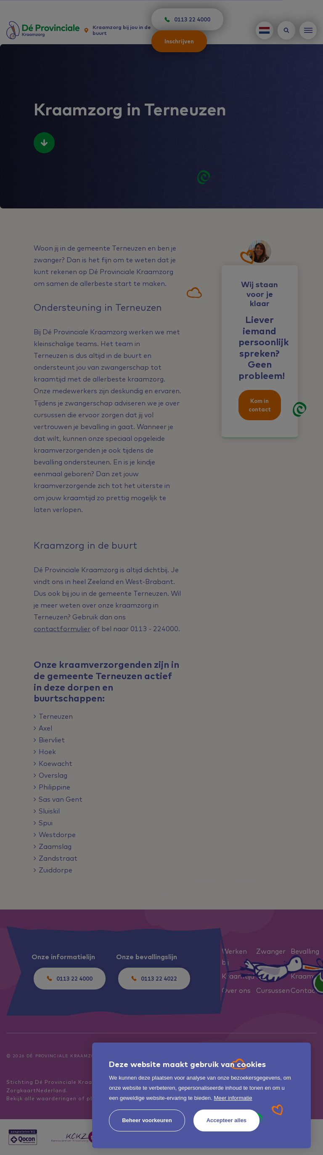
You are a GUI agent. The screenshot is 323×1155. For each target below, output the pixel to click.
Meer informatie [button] (233, 1098)
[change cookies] (147, 1120)
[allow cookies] (226, 1120)
